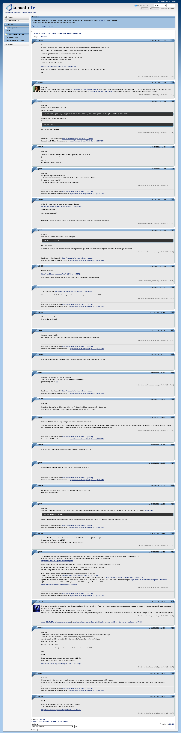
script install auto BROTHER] (132, 622)
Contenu (158, 1)
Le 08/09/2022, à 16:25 (157, 417)
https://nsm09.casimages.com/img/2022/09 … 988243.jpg (61, 206)
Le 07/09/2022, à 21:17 (158, 287)
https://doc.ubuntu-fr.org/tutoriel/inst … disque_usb (59, 66)
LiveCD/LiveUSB (53, 33)
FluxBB (171, 724)
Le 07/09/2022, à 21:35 (157, 355)
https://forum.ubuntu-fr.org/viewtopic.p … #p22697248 (87, 141)
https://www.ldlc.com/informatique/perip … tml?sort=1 (80, 575)
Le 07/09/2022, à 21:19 (157, 312)
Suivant (44, 37)
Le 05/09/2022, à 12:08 (158, 83)
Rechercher (166, 1)
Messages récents (12, 37)
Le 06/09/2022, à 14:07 (158, 169)
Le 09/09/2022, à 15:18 (157, 533)
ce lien (101, 20)
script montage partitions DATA (110, 622)
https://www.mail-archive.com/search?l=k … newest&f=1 (73, 291)
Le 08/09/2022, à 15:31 (157, 399)
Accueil (36, 33)
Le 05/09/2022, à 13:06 (158, 101)
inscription (171, 9)
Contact (33, 730)
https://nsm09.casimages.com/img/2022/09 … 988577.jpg (61, 274)
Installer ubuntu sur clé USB (70, 33)
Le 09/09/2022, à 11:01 (157, 486)
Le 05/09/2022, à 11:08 (158, 40)
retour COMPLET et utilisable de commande (56, 622)
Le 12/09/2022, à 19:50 (157, 696)
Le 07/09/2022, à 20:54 (158, 266)
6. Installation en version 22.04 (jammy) (84, 89)
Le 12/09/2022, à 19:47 (157, 673)
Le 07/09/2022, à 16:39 (158, 230)
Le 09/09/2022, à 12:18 (157, 504)
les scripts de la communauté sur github (85, 622)
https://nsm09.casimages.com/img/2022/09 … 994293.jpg (61, 663)
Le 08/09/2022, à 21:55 (157, 463)
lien (57, 382)
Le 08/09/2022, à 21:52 (157, 445)
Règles (8, 30)
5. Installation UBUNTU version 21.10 (101, 91)
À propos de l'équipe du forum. (42, 26)
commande (149, 510)
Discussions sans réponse (15, 40)
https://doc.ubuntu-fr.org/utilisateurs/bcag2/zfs (57, 561)
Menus (174, 1)
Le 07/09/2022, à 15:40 (158, 200)
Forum (43, 33)
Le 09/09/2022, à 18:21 (157, 602)
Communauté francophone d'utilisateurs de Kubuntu (20, 12)
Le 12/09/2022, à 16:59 (157, 628)
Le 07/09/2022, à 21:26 (157, 330)
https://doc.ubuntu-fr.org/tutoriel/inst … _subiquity (77, 139)
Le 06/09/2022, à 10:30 (158, 147)
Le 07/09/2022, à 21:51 (157, 373)
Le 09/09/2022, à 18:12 (157, 552)
